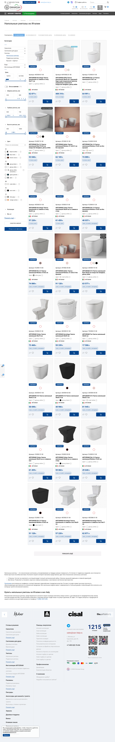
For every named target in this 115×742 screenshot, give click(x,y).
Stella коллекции (41, 633)
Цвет (7, 141)
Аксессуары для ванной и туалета (18, 696)
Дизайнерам (40, 667)
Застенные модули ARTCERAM (15, 673)
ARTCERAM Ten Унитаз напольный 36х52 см (93, 335)
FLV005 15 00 (39, 268)
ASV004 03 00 (66, 393)
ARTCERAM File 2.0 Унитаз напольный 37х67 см (91, 78)
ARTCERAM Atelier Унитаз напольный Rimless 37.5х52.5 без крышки (67, 272)
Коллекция (9, 209)
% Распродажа (29, 13)
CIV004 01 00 (39, 331)
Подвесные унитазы (12, 58)
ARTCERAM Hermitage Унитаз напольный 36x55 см (65, 335)
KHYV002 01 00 (66, 75)
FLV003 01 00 (92, 75)
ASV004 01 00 (39, 393)
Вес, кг (7, 214)
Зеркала (9, 711)
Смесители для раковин (13, 632)
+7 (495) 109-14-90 (41, 599)
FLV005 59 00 (92, 141)
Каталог (15, 20)
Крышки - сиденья (12, 60)
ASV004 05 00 (92, 393)
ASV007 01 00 (92, 268)
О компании (40, 674)
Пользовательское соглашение (46, 644)
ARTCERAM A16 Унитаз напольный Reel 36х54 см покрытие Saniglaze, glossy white (93, 272)
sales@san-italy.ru (45, 2)
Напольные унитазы (35, 20)
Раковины (106, 13)
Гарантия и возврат (42, 638)
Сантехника (8, 583)
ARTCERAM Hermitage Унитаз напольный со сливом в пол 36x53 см (67, 522)
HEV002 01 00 (66, 517)
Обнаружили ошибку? (43, 677)
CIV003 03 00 (66, 454)
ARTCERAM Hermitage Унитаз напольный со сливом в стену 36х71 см (39, 79)
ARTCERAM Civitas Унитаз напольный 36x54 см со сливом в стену (67, 209)
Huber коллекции (41, 636)
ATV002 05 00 (66, 268)
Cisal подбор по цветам (43, 659)
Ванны (8, 718)
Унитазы (94, 13)
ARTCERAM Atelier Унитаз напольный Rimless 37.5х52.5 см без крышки (66, 146)
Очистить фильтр (15, 223)
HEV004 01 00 (39, 75)
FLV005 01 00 (92, 454)
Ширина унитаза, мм (12, 91)
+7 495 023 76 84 (13, 2)
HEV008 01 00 (92, 517)
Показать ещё (67, 553)
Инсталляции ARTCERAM (12, 67)
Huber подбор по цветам (43, 657)
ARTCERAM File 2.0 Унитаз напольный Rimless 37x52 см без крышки (93, 146)
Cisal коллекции (41, 631)
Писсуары (9, 692)
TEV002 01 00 (92, 331)
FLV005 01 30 (92, 204)
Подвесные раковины (12, 683)
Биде (100, 13)
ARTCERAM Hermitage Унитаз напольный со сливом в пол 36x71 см (93, 522)
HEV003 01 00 (39, 204)
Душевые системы (11, 644)
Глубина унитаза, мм (12, 107)
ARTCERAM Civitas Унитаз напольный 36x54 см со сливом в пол (40, 459)
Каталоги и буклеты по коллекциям (47, 651)
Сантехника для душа (85, 13)
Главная (6, 20)
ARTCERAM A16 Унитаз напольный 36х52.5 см (40, 396)
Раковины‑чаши (11, 686)
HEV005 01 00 (66, 331)
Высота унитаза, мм (12, 124)
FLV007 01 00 (39, 141)
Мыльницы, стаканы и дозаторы (16, 704)
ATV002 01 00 (66, 141)
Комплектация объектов (43, 670)
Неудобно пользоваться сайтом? (46, 679)
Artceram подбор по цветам (44, 654)
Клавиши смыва (11, 722)
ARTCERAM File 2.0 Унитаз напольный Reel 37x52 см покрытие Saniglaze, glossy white (39, 146)
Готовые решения (65, 13)
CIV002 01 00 (39, 454)
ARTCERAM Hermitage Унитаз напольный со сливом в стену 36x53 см (39, 209)
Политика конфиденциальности (46, 641)
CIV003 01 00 (66, 204)
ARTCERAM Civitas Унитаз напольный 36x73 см (37, 335)
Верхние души (10, 647)
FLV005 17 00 (39, 517)
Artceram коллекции (42, 628)
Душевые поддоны (12, 715)
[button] (4, 614)
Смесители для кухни (12, 634)
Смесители (74, 13)
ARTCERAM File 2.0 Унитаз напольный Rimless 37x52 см (38, 271)
